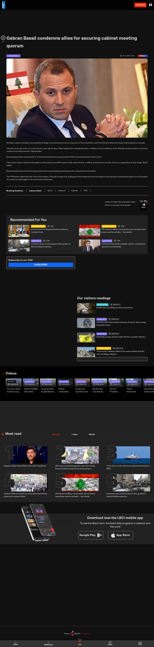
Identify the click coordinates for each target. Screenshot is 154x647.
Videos (11, 373)
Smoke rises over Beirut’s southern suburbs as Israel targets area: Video (100, 390)
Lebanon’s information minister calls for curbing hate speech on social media (124, 245)
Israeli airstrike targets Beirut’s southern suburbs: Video (47, 390)
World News (11, 381)
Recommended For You (28, 220)
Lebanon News (36, 241)
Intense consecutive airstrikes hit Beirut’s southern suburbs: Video (65, 390)
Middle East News (102, 304)
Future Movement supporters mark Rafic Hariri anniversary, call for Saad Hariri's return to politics (134, 390)
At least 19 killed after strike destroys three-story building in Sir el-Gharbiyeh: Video (31, 390)
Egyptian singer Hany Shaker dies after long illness (25, 466)
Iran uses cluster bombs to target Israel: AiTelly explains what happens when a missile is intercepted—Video (14, 390)
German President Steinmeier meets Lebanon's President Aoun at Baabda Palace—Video (117, 390)
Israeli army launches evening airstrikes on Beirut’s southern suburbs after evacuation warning (83, 390)
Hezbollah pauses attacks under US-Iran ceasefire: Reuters (121, 337)
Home (16, 643)
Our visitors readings (93, 298)
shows (110, 643)
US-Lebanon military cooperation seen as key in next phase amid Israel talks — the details (124, 230)
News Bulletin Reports (38, 226)
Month (91, 434)
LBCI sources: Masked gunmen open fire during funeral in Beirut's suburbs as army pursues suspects (75, 467)
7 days (74, 434)
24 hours (55, 434)
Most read (13, 433)
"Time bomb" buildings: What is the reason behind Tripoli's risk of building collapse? (120, 353)
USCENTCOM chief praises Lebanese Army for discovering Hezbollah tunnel (121, 323)
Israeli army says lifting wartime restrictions (114, 308)
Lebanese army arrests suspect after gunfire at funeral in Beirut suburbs (50, 245)
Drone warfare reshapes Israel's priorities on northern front (49, 230)
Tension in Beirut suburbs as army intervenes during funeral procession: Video (25, 495)
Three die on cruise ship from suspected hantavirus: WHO (128, 467)
